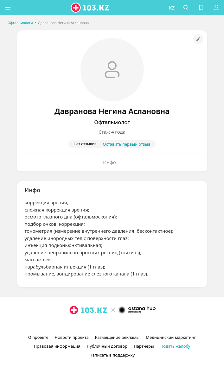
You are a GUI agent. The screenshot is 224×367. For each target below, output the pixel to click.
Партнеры (144, 346)
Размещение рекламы (117, 337)
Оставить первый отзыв (126, 144)
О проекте (38, 337)
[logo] (90, 7)
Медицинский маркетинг (171, 337)
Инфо (109, 162)
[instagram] (102, 324)
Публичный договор (107, 346)
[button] (8, 7)
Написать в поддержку (112, 355)
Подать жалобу (175, 346)
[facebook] (112, 324)
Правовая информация (57, 346)
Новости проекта (72, 337)
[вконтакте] (122, 324)
